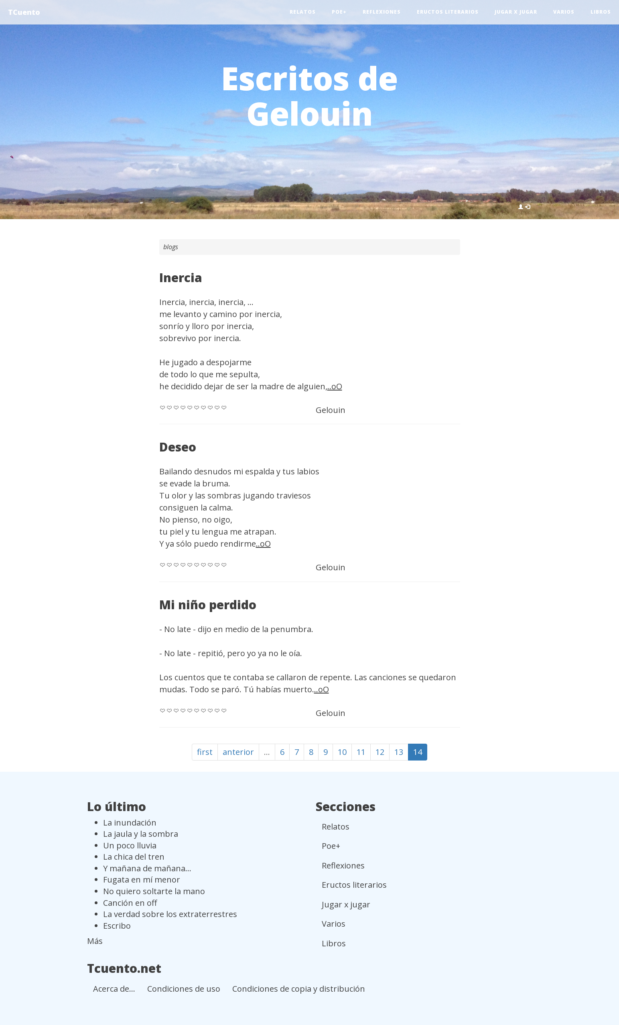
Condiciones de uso (183, 988)
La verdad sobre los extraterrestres (170, 914)
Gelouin (330, 410)
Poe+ (339, 11)
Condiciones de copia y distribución (298, 988)
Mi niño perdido (207, 604)
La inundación (129, 822)
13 (398, 751)
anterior (238, 751)
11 (361, 751)
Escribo (117, 925)
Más (95, 941)
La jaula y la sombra (140, 833)
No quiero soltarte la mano (154, 891)
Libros (601, 11)
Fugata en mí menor (141, 879)
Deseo (177, 447)
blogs (170, 246)
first (205, 751)
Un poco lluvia (129, 845)
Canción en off (130, 902)
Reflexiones (382, 11)
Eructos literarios (448, 11)
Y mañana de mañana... (147, 868)
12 (379, 751)
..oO (334, 386)
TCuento (24, 12)
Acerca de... (114, 988)
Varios (563, 11)
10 (342, 751)
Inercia (180, 277)
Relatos (303, 11)
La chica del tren (133, 856)
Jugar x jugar (516, 11)
